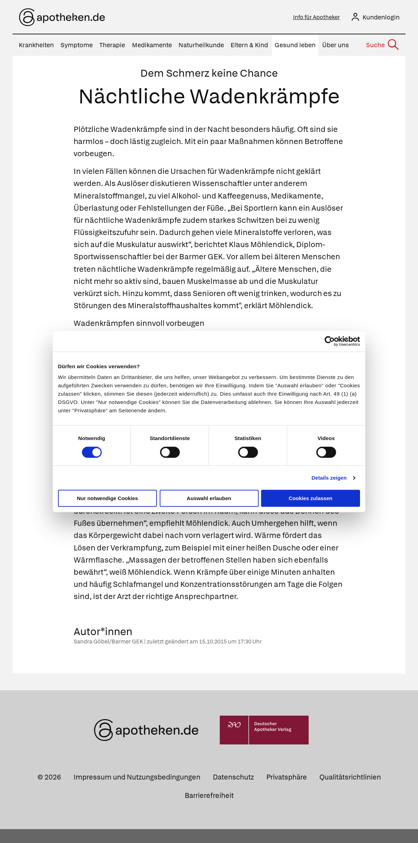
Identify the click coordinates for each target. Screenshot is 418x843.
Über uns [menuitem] (335, 47)
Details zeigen (328, 478)
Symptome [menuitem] (76, 47)
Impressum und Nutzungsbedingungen (137, 790)
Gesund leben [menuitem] (295, 47)
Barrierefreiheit (209, 809)
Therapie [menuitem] (112, 47)
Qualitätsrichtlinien (350, 790)
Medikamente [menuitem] (152, 47)
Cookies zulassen (311, 498)
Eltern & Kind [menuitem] (249, 47)
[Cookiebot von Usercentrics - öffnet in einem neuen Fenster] (329, 341)
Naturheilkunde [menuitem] (201, 47)
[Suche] (382, 47)
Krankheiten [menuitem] (36, 47)
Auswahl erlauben (209, 498)
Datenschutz (233, 790)
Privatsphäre (286, 790)
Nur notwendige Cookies (107, 498)
